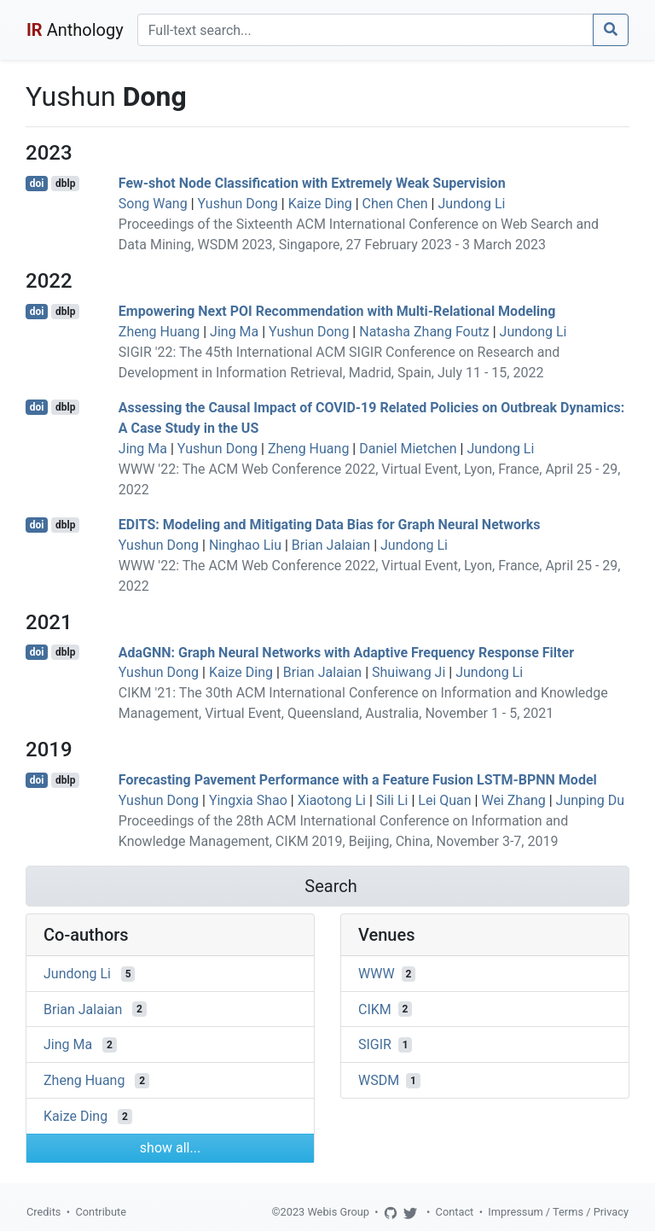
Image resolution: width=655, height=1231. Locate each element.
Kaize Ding (320, 203)
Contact (455, 1211)
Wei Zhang (513, 800)
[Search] (365, 30)
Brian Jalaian (331, 545)
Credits (43, 1211)
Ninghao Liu (245, 545)
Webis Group (338, 1211)
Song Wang (153, 203)
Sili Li (392, 800)
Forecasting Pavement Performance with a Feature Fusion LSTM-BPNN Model (358, 780)
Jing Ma (234, 332)
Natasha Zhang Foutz (424, 332)
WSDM (378, 1080)
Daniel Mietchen (407, 448)
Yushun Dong (238, 203)
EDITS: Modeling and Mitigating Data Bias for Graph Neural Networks (330, 524)
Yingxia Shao (248, 800)
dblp (65, 184)
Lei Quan (444, 800)
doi (37, 184)
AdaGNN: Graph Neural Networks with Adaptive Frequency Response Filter (346, 652)
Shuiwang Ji (408, 672)
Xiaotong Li (332, 800)
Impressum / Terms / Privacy (558, 1211)
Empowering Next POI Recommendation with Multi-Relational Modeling (337, 311)
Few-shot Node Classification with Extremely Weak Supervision (312, 183)
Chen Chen (395, 203)
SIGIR (374, 1044)
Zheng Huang (159, 332)
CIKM (374, 1009)
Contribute (100, 1211)
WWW (376, 974)
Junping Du (590, 800)
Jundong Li (471, 203)
